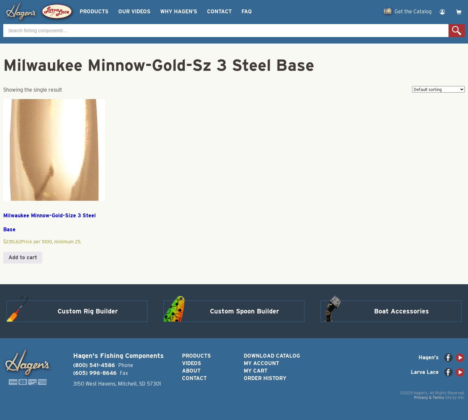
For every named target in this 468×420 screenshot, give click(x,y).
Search (456, 30)
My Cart (255, 371)
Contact (219, 11)
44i (461, 397)
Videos (191, 363)
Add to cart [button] (22, 257)
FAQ (246, 11)
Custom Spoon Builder (244, 311)
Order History (265, 378)
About (191, 371)
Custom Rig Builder (88, 311)
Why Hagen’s (178, 11)
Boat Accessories (401, 311)
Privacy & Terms (429, 397)
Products (94, 11)
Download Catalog (272, 356)
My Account (261, 363)
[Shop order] (438, 89)
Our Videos (134, 11)
